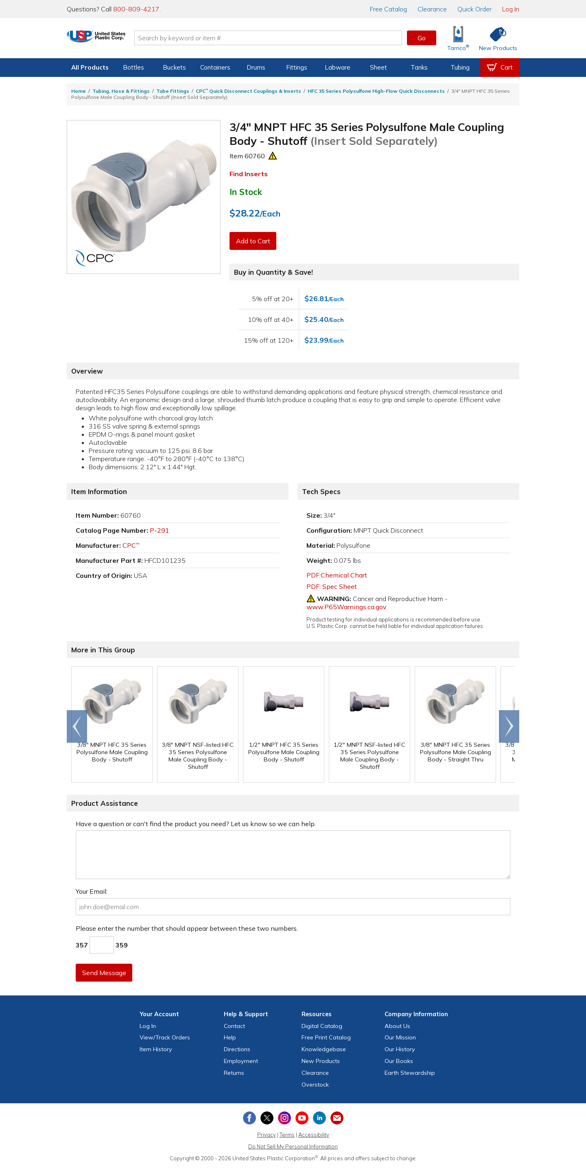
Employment (241, 1061)
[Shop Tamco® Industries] (458, 38)
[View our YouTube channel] (302, 1118)
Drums (256, 67)
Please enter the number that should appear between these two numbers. (187, 928)
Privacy (266, 1134)
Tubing (460, 67)
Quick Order (474, 9)
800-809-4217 (136, 9)
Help (230, 1037)
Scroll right (509, 726)
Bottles (133, 67)
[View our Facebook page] (249, 1118)
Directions (237, 1049)
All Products (90, 67)
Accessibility (313, 1134)
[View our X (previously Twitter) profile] (267, 1118)
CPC (130, 545)
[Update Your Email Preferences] (337, 1118)
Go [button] (422, 38)
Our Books (399, 1061)
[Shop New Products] (495, 38)
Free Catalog (326, 1037)
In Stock (246, 191)
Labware (337, 67)
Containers (215, 67)
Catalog (388, 9)
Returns (234, 1072)
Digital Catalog (322, 1026)
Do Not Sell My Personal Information (293, 1146)
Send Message (105, 973)
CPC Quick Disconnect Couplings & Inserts (248, 91)
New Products (321, 1061)
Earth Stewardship (410, 1072)
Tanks (419, 67)
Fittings (296, 67)
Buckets (174, 67)
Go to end (77, 726)
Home (78, 91)
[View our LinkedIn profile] (319, 1118)
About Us (397, 1026)
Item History (156, 1049)
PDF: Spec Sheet (331, 586)
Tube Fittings (172, 91)
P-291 (159, 530)
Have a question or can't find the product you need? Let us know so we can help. (196, 824)
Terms (287, 1134)
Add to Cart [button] (253, 241)
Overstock (315, 1084)
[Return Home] (115, 39)
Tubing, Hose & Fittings (121, 91)
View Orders (165, 1037)
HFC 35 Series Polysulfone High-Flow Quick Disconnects (376, 91)
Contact (234, 1026)
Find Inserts (249, 174)
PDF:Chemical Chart (336, 575)
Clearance (432, 9)
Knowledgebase (324, 1049)
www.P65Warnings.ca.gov (346, 607)
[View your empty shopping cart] (499, 67)
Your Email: (91, 891)
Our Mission (400, 1037)
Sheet (378, 67)
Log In (510, 9)
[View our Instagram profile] (284, 1118)
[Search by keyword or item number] (287, 38)
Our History (400, 1049)
